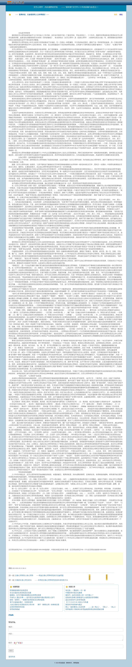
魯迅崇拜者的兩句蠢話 (73, 604)
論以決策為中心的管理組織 (75, 600)
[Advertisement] (46, 22)
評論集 (11, 615)
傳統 (121, 14)
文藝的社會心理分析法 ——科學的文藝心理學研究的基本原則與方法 (41, 580)
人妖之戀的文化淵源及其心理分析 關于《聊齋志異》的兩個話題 (34, 604)
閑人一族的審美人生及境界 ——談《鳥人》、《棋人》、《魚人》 (91, 607)
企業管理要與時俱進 (17, 607)
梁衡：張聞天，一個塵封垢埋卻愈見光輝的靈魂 (27, 600)
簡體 (115, 14)
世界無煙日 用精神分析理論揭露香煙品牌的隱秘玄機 (84, 609)
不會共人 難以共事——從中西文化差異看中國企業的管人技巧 (32, 597)
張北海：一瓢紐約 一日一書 (75, 590)
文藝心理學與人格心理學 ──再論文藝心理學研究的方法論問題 (39, 575)
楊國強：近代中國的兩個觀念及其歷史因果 (25, 595)
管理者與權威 (15, 609)
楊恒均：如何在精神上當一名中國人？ (79, 595)
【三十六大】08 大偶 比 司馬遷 (76, 602)
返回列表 (12, 657)
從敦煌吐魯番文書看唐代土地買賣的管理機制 (81, 597)
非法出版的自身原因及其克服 (20, 593)
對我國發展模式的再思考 (19, 590)
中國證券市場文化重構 (73, 593)
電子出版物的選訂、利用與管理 (21, 602)
